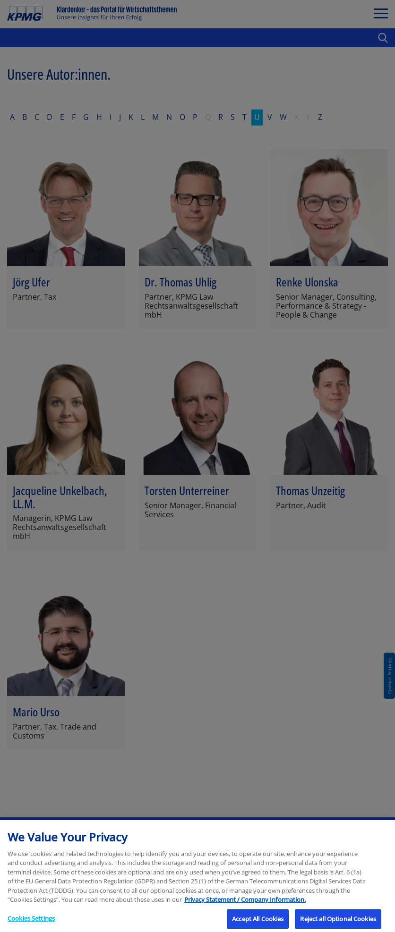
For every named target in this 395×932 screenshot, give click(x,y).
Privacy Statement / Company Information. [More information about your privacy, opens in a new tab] (245, 906)
